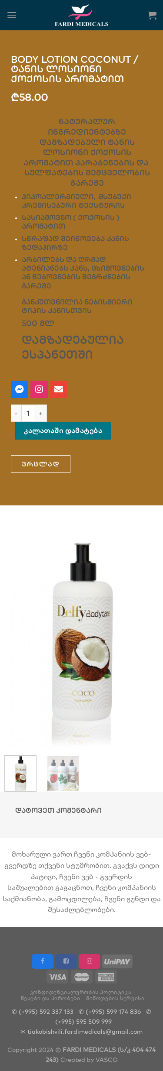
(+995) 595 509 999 (83, 1021)
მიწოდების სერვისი (115, 998)
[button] (40, 464)
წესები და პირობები (50, 998)
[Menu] (12, 15)
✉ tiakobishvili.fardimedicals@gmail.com (81, 1031)
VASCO (107, 1059)
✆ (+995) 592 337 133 (42, 1011)
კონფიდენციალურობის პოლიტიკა (80, 992)
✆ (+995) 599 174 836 (110, 1011)
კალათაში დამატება (63, 430)
